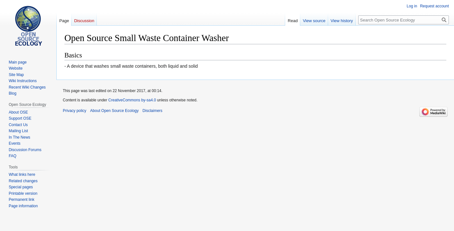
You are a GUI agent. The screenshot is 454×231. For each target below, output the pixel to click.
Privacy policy (74, 110)
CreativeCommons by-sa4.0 (132, 100)
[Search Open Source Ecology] (403, 19)
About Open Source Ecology (114, 110)
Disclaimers (152, 110)
